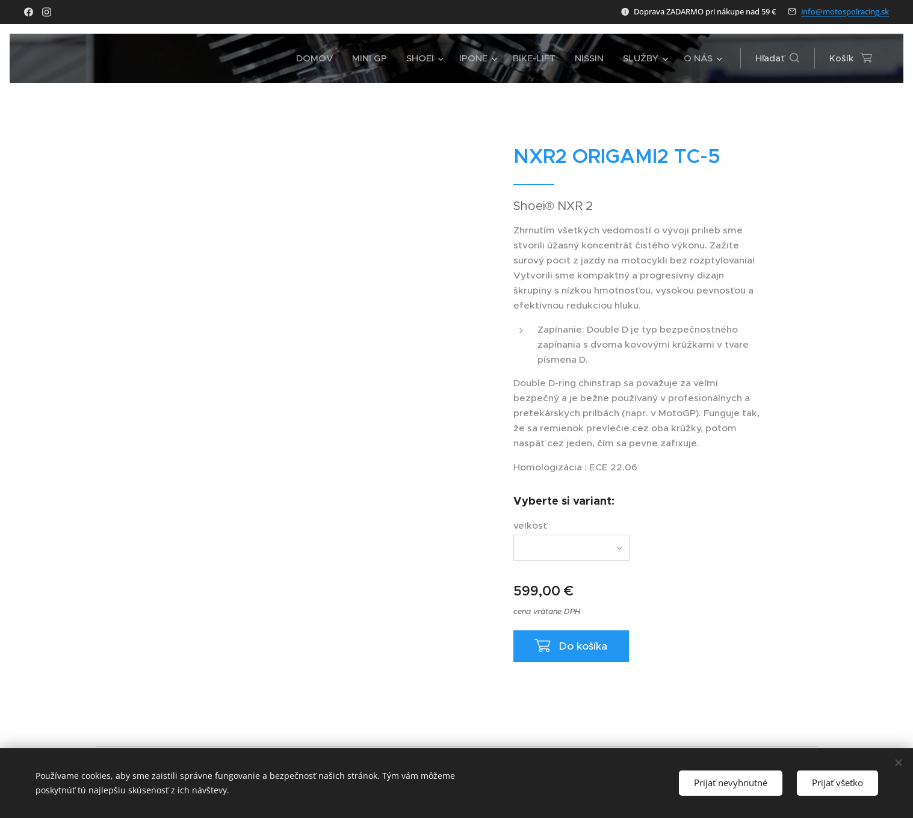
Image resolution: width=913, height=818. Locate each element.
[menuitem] (317, 58)
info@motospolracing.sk (845, 11)
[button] (777, 58)
